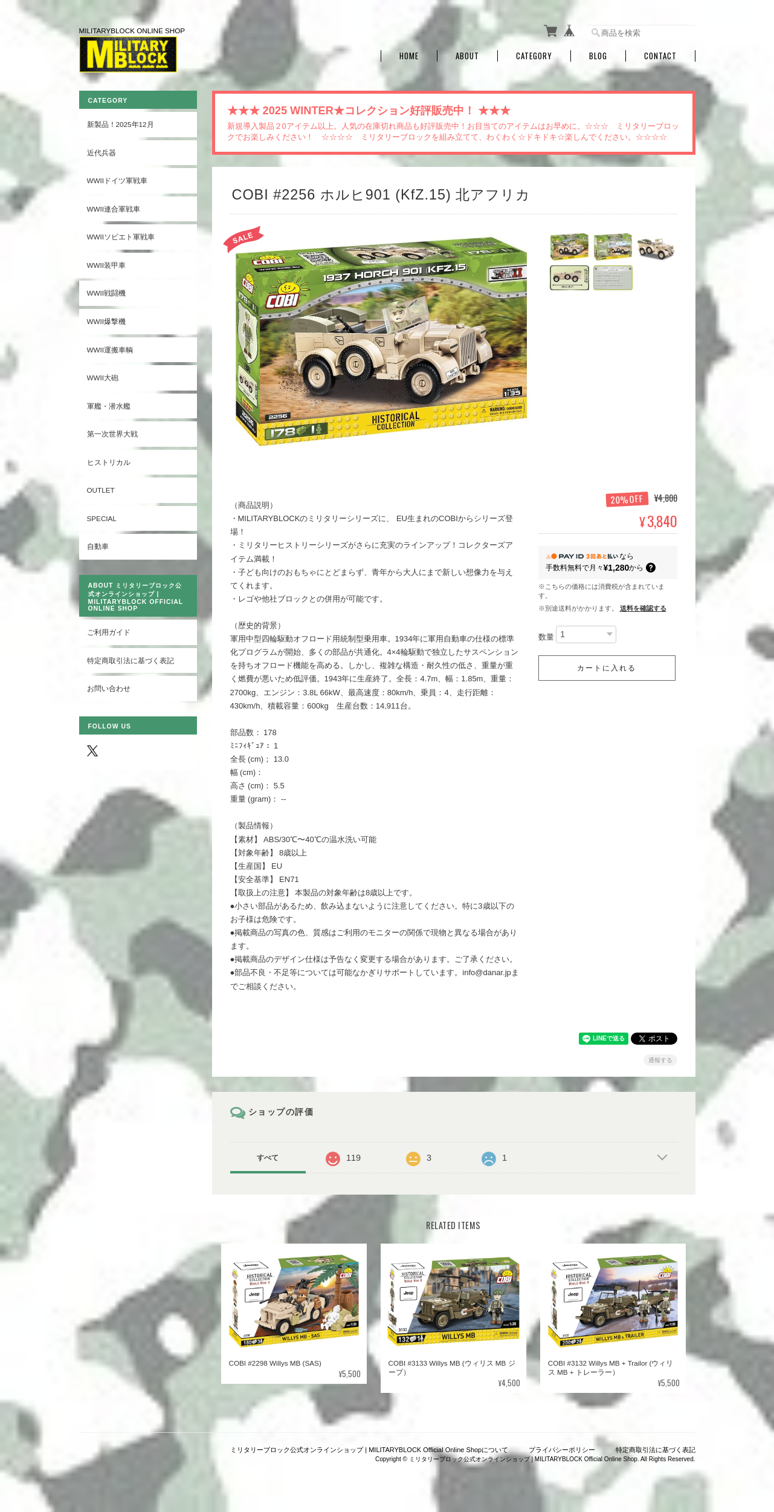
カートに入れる (606, 668)
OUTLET (101, 490)
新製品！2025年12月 (120, 124)
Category (534, 56)
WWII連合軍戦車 (114, 209)
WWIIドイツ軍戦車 (117, 180)
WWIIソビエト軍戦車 (121, 237)
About (467, 56)
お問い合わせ (109, 688)
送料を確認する (643, 608)
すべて (268, 1157)
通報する (660, 1060)
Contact (660, 56)
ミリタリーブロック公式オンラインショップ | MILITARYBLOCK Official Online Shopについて (369, 1449)
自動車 (98, 546)
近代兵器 (101, 153)
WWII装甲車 (106, 265)
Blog (598, 56)
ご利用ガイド (109, 632)
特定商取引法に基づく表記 (130, 660)
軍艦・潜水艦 (109, 406)
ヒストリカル (109, 462)
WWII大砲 (103, 377)
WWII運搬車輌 (110, 350)
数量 (546, 636)
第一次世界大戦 (112, 434)
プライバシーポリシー (562, 1449)
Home (409, 56)
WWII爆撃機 (106, 321)
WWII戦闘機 (106, 293)
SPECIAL (102, 518)
